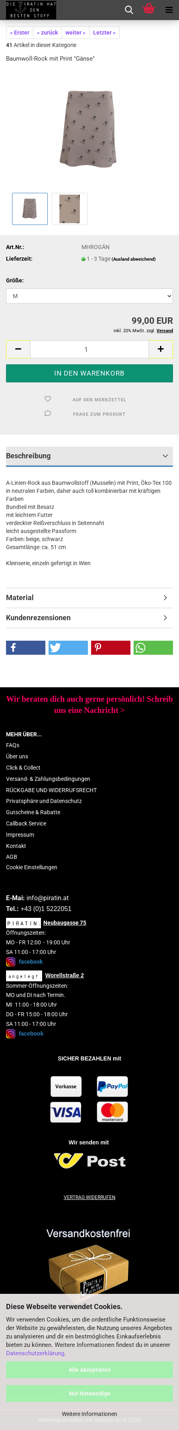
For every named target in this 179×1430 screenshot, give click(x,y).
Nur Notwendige (89, 1393)
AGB (11, 857)
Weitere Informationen (89, 1414)
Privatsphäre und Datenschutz (44, 801)
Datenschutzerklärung (35, 1353)
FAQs (12, 745)
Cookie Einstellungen (31, 867)
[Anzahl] (89, 349)
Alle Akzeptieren (90, 1370)
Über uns (17, 756)
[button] (18, 349)
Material (20, 597)
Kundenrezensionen (38, 617)
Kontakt (16, 846)
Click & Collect (23, 767)
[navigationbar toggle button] (169, 10)
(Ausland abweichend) (134, 259)
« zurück (47, 32)
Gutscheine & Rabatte (33, 812)
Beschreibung (28, 455)
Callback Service (26, 823)
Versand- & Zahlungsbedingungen (48, 779)
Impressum (20, 834)
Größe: (15, 280)
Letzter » (104, 32)
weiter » (75, 32)
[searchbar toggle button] (129, 10)
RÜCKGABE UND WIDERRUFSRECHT (51, 790)
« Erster (19, 32)
